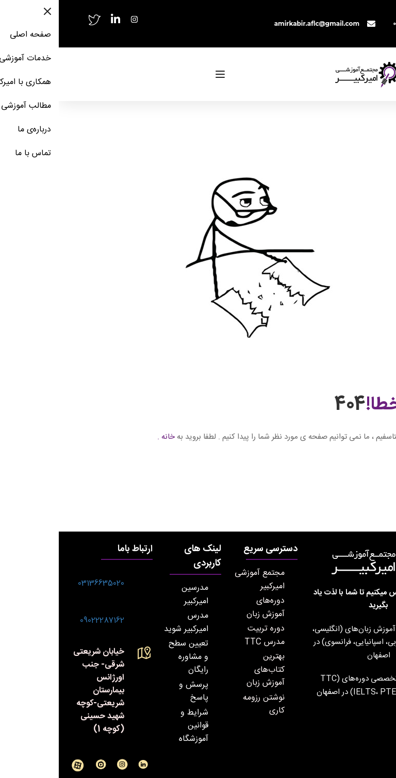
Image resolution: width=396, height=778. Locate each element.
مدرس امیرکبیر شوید (127, 622)
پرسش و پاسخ (135, 691)
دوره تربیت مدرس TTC (206, 635)
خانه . (107, 437)
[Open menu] (162, 74)
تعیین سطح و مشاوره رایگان (130, 657)
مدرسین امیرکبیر (136, 594)
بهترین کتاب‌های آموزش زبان (207, 670)
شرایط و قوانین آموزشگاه (135, 726)
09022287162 (43, 620)
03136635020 (42, 583)
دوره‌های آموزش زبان (207, 607)
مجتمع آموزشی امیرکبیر (201, 579)
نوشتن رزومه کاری (205, 704)
